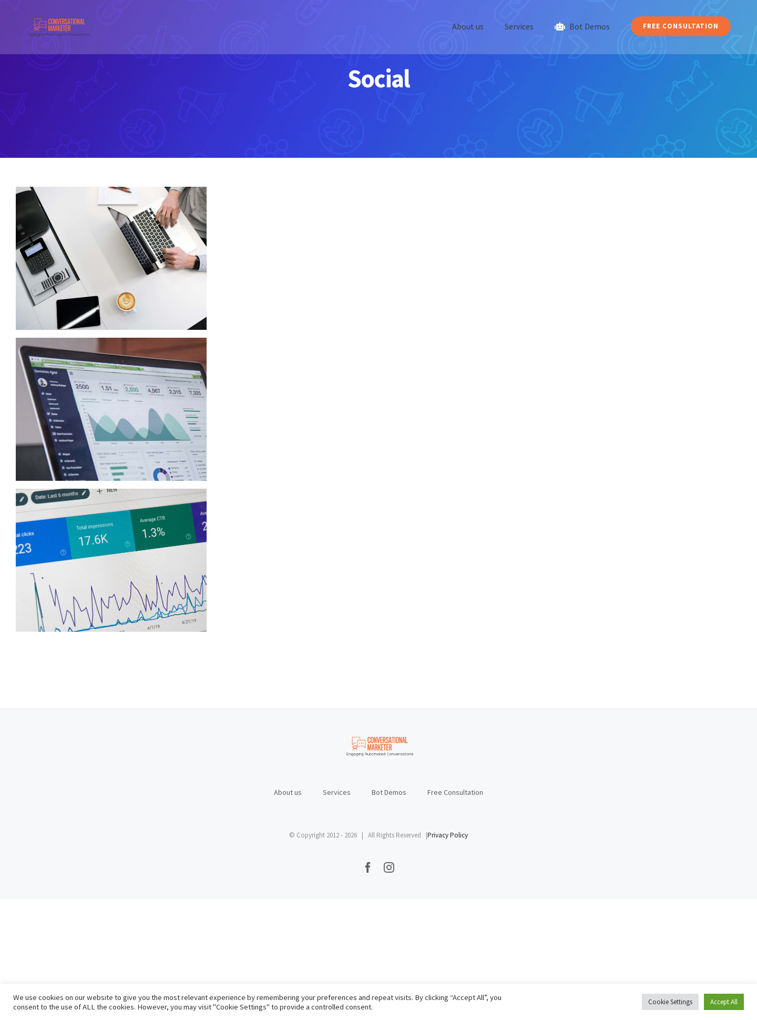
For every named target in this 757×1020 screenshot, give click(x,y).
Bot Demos (389, 913)
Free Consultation (455, 913)
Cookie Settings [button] (670, 1001)
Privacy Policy (447, 956)
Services (337, 913)
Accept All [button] (724, 1001)
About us (288, 913)
